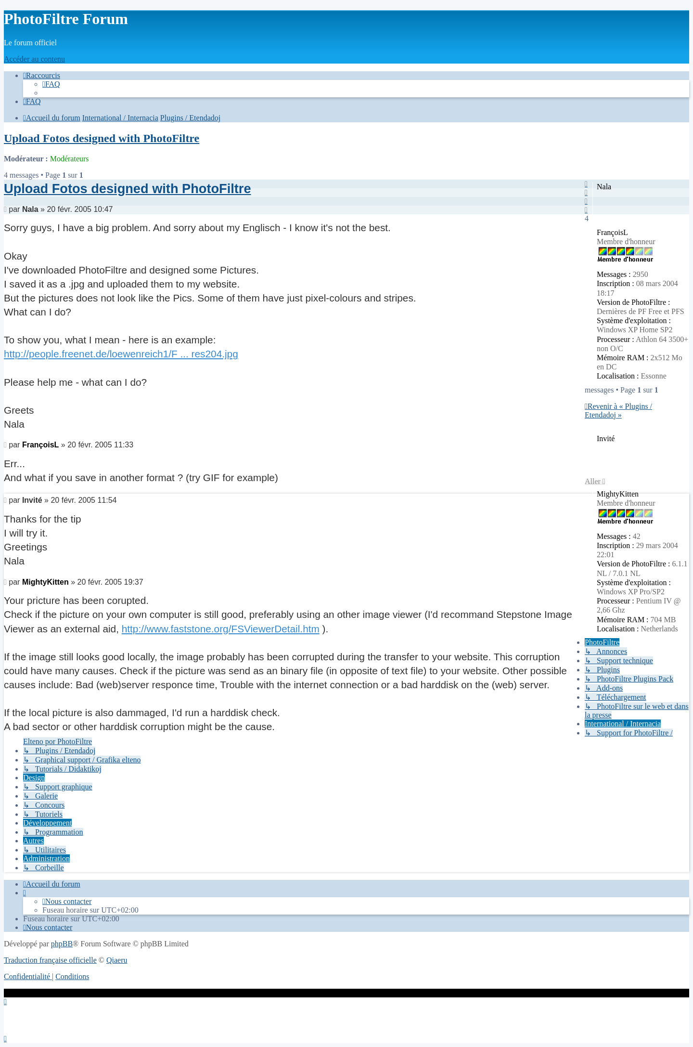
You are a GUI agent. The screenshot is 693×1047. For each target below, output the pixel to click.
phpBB (62, 944)
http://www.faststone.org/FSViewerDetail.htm (221, 628)
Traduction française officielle (50, 960)
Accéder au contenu (34, 59)
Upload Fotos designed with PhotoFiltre (101, 138)
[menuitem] (51, 84)
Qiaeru (117, 960)
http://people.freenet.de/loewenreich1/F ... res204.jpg (121, 353)
